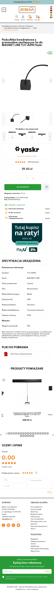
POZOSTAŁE (36, 534)
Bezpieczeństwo (36, 514)
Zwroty (33, 544)
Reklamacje (35, 546)
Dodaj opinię (34, 162)
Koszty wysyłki (36, 509)
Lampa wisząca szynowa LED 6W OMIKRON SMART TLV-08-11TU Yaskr (27, 414)
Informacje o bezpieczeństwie (21, 354)
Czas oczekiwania (37, 519)
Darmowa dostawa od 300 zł (39, 528)
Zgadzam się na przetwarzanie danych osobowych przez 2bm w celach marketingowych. (26, 577)
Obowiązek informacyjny (40, 548)
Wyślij (49, 492)
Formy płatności (36, 507)
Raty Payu (34, 512)
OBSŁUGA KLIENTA (39, 503)
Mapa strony (35, 551)
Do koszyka (23, 187)
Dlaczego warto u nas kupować (38, 523)
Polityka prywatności (38, 541)
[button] (3, 119)
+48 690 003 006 (8, 517)
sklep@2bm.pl (7, 519)
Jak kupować (35, 517)
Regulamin (34, 539)
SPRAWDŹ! (36, 2)
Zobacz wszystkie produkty (27, 156)
